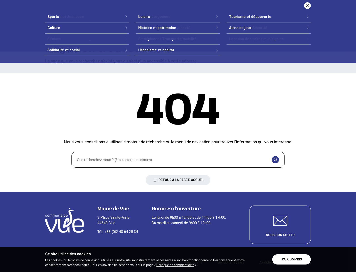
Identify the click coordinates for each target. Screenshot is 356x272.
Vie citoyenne (156, 19)
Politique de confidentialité (175, 265)
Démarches (192, 19)
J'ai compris (291, 259)
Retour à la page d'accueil (178, 180)
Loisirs (263, 19)
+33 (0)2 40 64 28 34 (121, 232)
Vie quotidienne (230, 19)
